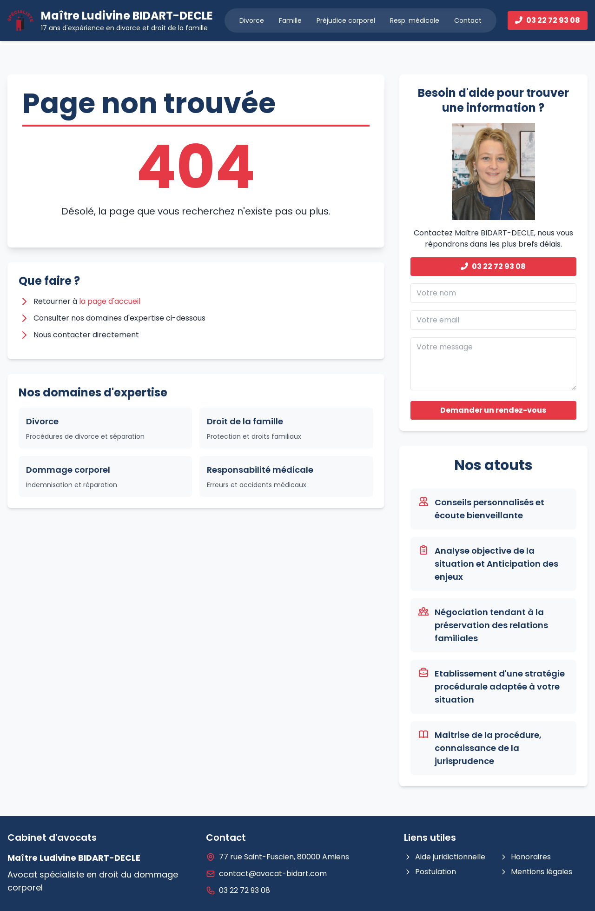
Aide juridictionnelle (444, 856)
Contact (468, 20)
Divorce (251, 20)
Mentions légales (536, 871)
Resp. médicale (414, 20)
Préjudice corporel (346, 20)
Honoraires (525, 856)
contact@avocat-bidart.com (273, 873)
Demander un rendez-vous (493, 410)
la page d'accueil (109, 301)
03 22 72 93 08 (493, 266)
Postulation (430, 871)
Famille (290, 20)
